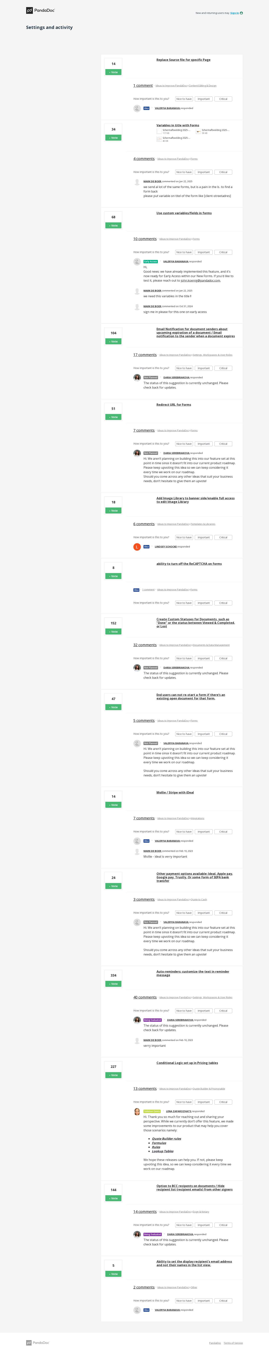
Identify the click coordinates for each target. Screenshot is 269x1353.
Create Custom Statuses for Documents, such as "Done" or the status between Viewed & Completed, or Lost (196, 622)
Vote (114, 72)
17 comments (145, 354)
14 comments (145, 1211)
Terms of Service (233, 1343)
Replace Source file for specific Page (184, 60)
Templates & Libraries (203, 524)
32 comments (145, 644)
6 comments (144, 523)
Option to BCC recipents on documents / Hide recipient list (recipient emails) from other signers (195, 1187)
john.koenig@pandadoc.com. (201, 280)
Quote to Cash (199, 899)
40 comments (145, 997)
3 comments (144, 899)
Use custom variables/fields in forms (184, 213)
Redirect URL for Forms (174, 405)
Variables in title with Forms (178, 125)
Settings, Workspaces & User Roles (212, 354)
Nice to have (184, 99)
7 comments (144, 430)
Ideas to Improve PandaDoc (171, 85)
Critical (225, 99)
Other (194, 1287)
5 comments (144, 720)
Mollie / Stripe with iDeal (175, 792)
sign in (234, 13)
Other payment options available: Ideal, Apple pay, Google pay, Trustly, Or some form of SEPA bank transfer (195, 877)
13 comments (145, 1088)
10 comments (145, 238)
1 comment (143, 85)
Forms (194, 158)
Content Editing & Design (203, 85)
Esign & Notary (201, 1211)
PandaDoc (215, 1343)
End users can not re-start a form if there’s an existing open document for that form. (191, 696)
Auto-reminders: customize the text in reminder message (193, 973)
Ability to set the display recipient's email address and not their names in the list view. (194, 1263)
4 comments (144, 158)
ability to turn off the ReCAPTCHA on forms (189, 564)
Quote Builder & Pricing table (209, 1088)
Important (205, 99)
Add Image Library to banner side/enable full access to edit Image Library (196, 500)
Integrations (197, 818)
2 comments (144, 1287)
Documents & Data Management (211, 645)
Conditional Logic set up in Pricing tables (187, 1063)
